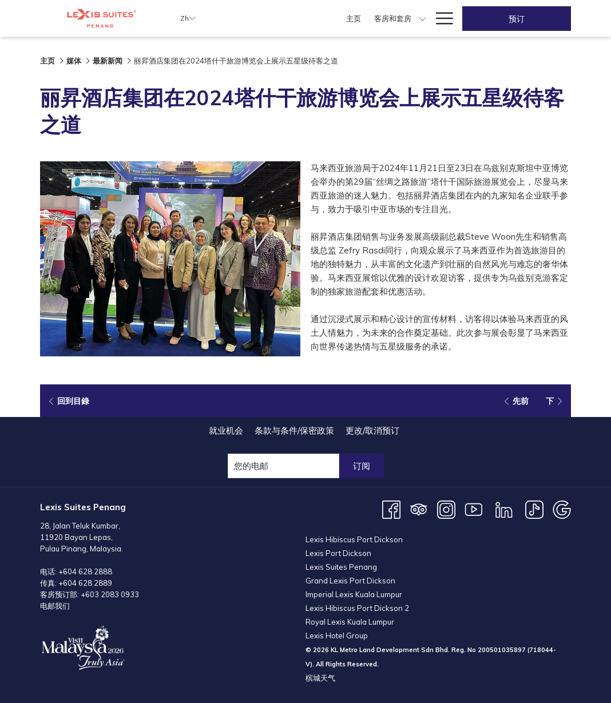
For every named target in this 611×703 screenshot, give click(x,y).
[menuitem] (260, 18)
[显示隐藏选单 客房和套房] (329, 18)
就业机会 (226, 430)
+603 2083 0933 (110, 594)
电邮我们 (55, 605)
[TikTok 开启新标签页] (534, 508)
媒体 (73, 60)
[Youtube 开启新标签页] (474, 508)
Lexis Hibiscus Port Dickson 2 (357, 608)
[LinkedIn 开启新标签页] (504, 508)
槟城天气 (320, 677)
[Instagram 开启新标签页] (446, 508)
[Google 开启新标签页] (562, 508)
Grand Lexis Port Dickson (350, 580)
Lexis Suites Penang (341, 566)
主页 (47, 60)
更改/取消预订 (372, 430)
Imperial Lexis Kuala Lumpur (354, 594)
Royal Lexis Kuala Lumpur (350, 621)
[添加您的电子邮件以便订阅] (283, 466)
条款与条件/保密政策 (294, 430)
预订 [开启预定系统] (517, 19)
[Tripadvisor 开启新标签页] (419, 508)
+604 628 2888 (85, 571)
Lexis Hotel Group (337, 635)
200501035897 (502, 650)
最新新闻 (107, 60)
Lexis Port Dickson (338, 553)
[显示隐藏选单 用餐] (394, 18)
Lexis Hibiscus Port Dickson (354, 539)
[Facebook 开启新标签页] (391, 508)
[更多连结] (440, 18)
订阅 (361, 465)
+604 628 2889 (85, 582)
